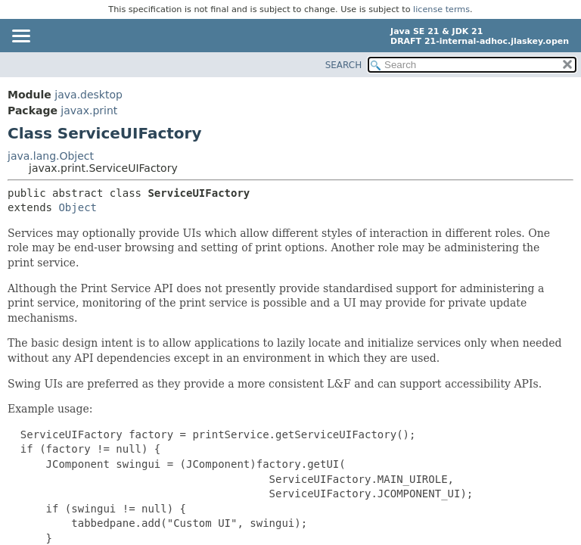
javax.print (89, 110)
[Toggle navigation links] (20, 37)
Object (77, 207)
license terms (441, 9)
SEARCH (343, 65)
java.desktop (88, 95)
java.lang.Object (51, 156)
